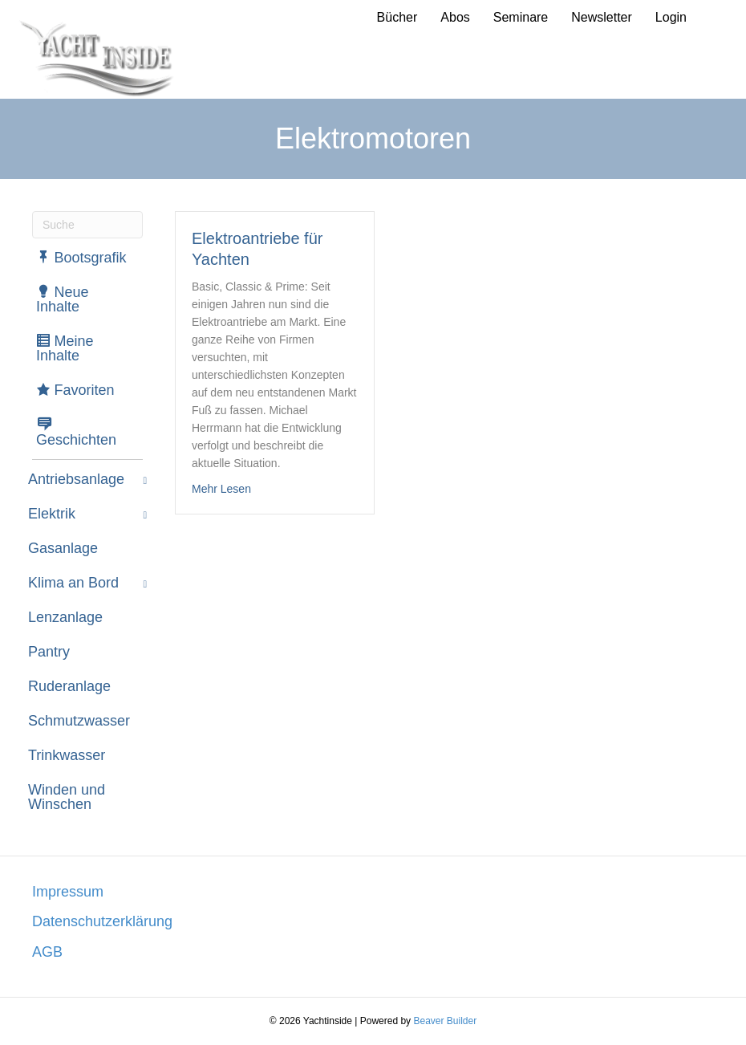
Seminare (520, 17)
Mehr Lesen (221, 487)
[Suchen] (87, 224)
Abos (454, 17)
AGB (47, 952)
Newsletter (601, 17)
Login (671, 17)
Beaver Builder (444, 1021)
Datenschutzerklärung (102, 921)
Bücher (397, 17)
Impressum (67, 892)
